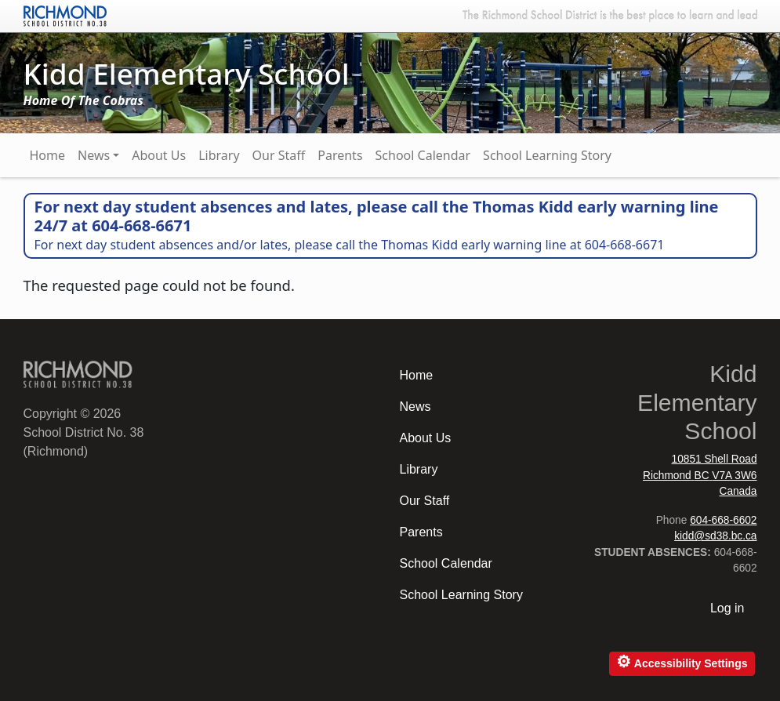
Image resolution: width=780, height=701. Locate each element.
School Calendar (423, 155)
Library (218, 155)
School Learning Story (547, 155)
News (94, 155)
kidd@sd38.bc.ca (715, 536)
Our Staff (279, 155)
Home (48, 155)
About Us (159, 155)
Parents (339, 155)
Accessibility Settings (681, 661)
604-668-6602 (723, 520)
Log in (727, 608)
